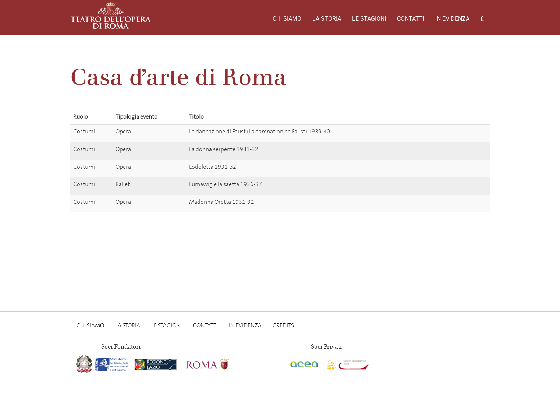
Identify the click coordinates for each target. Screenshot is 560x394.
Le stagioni (369, 18)
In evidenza (452, 18)
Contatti (410, 18)
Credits (283, 325)
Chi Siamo (287, 18)
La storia (326, 18)
